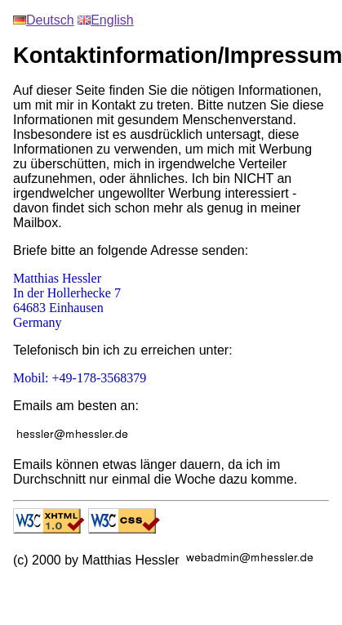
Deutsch (43, 20)
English (105, 20)
